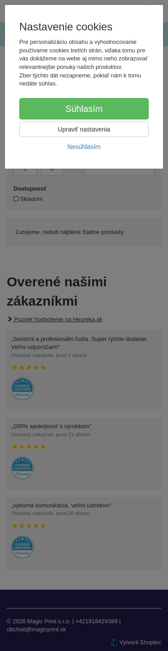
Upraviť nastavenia (84, 129)
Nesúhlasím (84, 146)
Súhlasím (84, 109)
